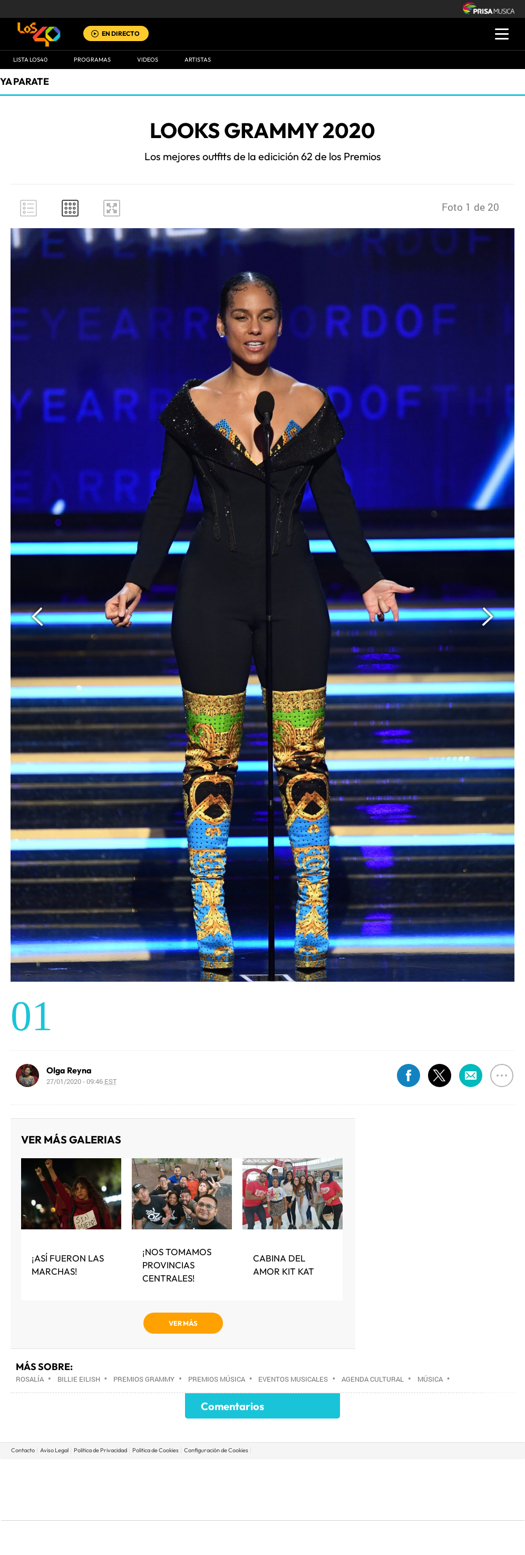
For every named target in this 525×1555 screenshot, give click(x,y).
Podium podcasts (239, 1505)
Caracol (450, 1473)
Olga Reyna (69, 1070)
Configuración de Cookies (216, 1450)
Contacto (23, 1450)
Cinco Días (285, 1489)
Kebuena (440, 1489)
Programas (92, 59)
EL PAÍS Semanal (364, 1489)
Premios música (216, 1379)
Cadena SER (343, 1473)
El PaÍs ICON (285, 1505)
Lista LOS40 (30, 59)
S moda (328, 1505)
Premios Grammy (143, 1379)
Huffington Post (156, 1489)
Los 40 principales (192, 1473)
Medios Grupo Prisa (48, 1507)
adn (411, 1473)
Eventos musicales (293, 1379)
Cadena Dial (325, 1489)
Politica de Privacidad (100, 1450)
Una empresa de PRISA (48, 1482)
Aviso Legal (54, 1450)
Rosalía (30, 1379)
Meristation (426, 1505)
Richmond (135, 1505)
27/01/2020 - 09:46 (81, 1081)
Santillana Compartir (297, 1473)
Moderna (187, 1505)
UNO (214, 1489)
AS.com (376, 1473)
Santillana (242, 1473)
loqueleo (375, 1505)
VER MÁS (183, 1323)
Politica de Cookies (155, 1450)
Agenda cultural (373, 1379)
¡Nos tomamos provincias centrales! (176, 1265)
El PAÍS (142, 1473)
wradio (244, 1489)
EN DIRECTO (121, 33)
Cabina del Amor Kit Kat (283, 1265)
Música (430, 1379)
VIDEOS (147, 59)
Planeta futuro (403, 1489)
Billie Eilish (78, 1379)
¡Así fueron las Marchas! (68, 1265)
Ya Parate (24, 81)
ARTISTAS (197, 59)
